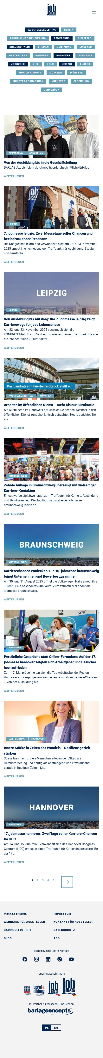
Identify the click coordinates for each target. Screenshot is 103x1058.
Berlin (69, 29)
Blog (8, 938)
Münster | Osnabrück (28, 81)
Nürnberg (58, 81)
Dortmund (64, 47)
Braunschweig (20, 47)
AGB (57, 938)
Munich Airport (30, 72)
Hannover (63, 55)
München (55, 72)
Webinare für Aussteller (24, 921)
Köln (50, 64)
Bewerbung (62, 38)
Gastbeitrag (18, 55)
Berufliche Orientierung (28, 38)
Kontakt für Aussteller (73, 921)
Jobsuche (18, 64)
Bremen (43, 47)
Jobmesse (85, 55)
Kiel (36, 64)
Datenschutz (64, 930)
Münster (76, 72)
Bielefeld (85, 38)
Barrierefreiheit (17, 930)
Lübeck (85, 64)
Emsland (86, 47)
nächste (67, 880)
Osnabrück (51, 89)
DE (47, 1027)
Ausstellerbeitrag (42, 29)
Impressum (62, 913)
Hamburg (41, 55)
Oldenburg (81, 81)
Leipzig (67, 64)
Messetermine (15, 913)
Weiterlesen (14, 176)
